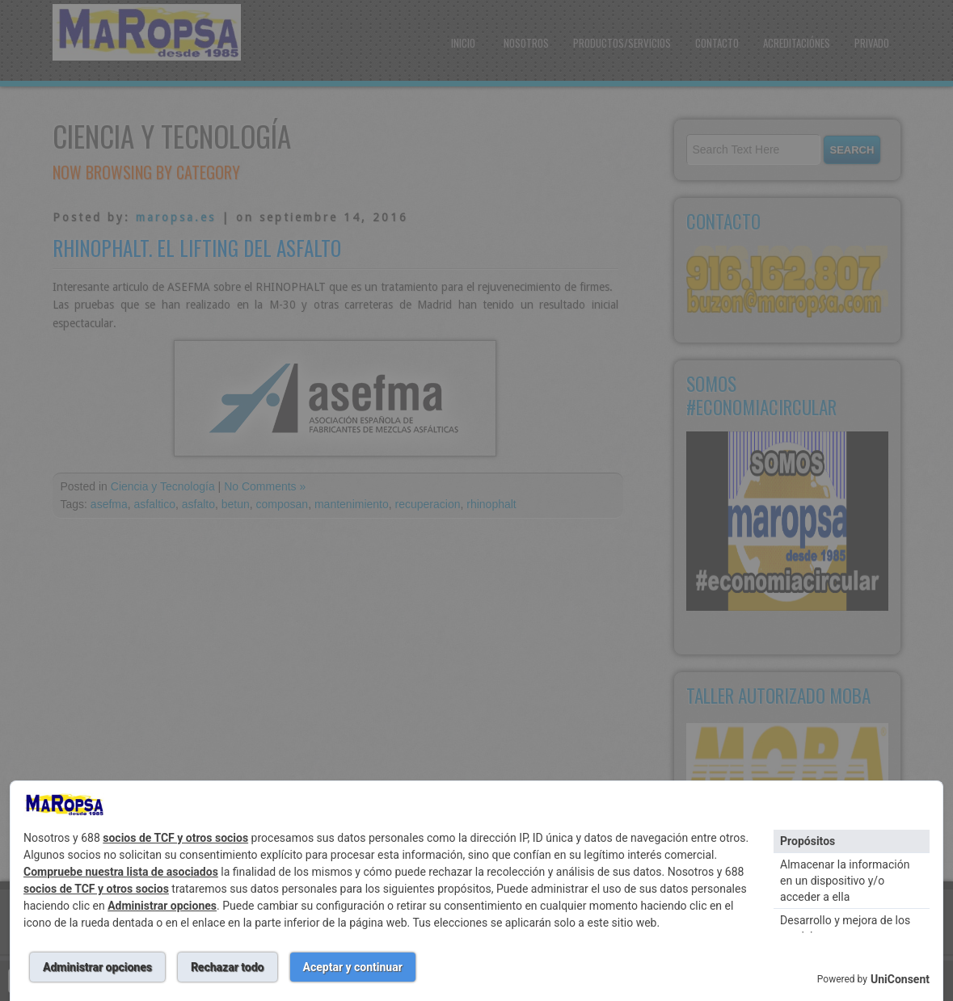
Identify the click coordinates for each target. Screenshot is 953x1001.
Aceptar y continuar (353, 967)
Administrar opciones (162, 905)
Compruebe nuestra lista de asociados (120, 871)
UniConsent (900, 979)
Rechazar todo (227, 967)
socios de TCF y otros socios (175, 837)
